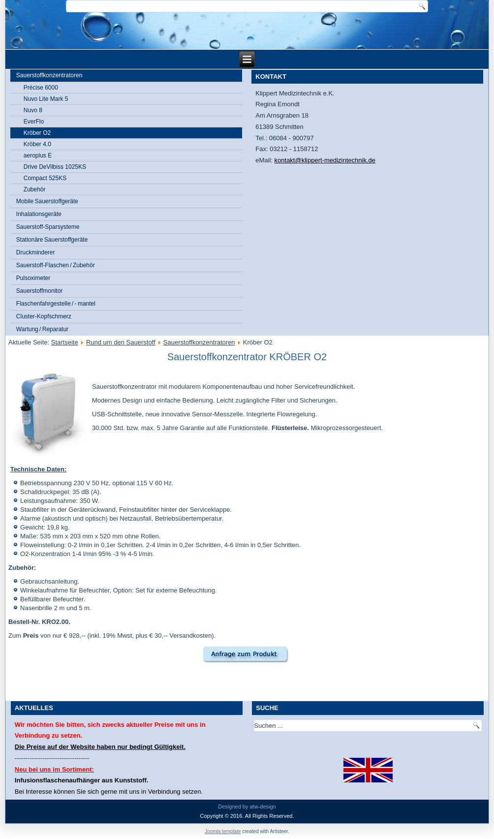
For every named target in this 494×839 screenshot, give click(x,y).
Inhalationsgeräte (39, 214)
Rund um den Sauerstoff (120, 342)
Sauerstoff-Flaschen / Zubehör (55, 265)
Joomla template (223, 831)
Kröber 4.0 (37, 144)
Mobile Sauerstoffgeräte (47, 201)
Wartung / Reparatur (42, 329)
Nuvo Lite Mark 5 (46, 98)
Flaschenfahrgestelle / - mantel (55, 303)
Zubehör (35, 189)
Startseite (64, 342)
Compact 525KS (45, 178)
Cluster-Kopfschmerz (43, 316)
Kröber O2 (37, 132)
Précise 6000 (41, 87)
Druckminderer (35, 252)
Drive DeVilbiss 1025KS (55, 166)
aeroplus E (38, 155)
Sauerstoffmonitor (39, 290)
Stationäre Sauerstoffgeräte (52, 239)
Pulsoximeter (33, 278)
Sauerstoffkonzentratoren (49, 75)
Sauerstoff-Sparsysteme (48, 226)
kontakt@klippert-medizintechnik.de (325, 160)
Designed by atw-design (247, 806)
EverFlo (34, 121)
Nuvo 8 (33, 110)
